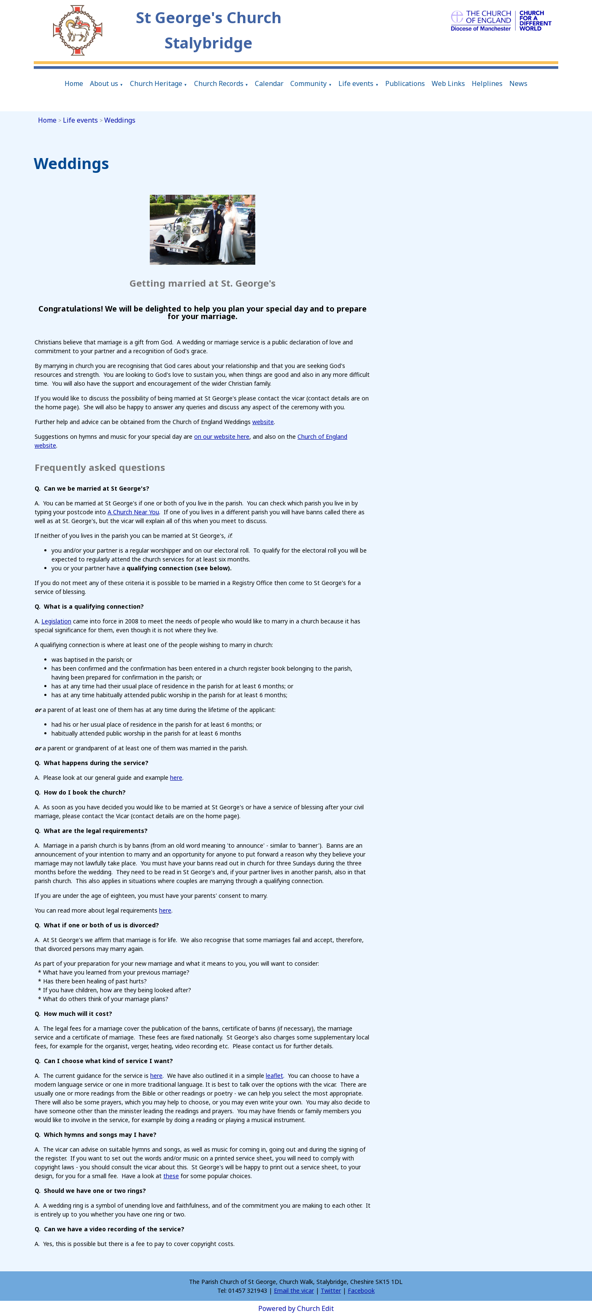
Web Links (448, 83)
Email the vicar (294, 1290)
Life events (355, 83)
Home (74, 83)
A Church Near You (133, 512)
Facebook (361, 1290)
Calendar (269, 83)
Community (308, 83)
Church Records (218, 83)
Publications (405, 83)
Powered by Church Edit (296, 1308)
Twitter (331, 1290)
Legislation (56, 621)
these (171, 1175)
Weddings (119, 120)
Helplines (487, 83)
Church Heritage (156, 83)
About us (104, 83)
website (263, 422)
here (176, 777)
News (518, 83)
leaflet (274, 1075)
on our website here (221, 436)
